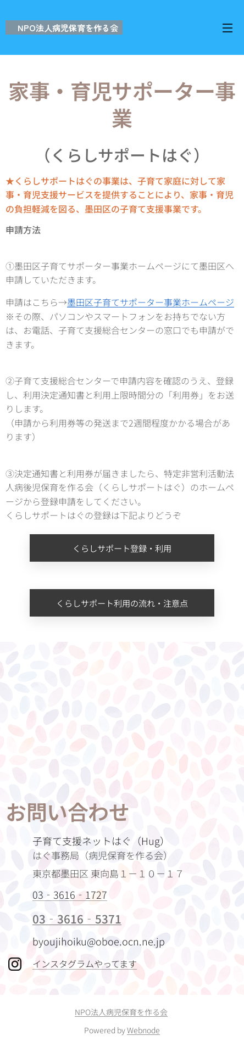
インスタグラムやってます (84, 963)
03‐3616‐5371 (76, 918)
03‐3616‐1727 (69, 894)
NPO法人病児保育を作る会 (121, 1011)
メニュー (227, 28)
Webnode (143, 1029)
